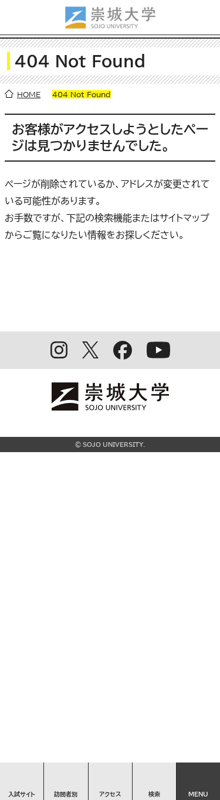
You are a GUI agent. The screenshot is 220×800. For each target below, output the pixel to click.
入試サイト (21, 794)
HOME (28, 94)
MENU (198, 794)
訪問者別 (65, 794)
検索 (154, 794)
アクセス (110, 794)
